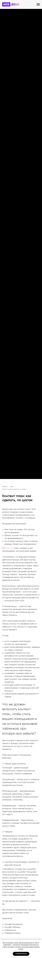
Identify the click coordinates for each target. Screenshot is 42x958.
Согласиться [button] (21, 954)
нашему (9, 548)
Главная (5, 486)
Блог (11, 486)
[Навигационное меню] (38, 4)
